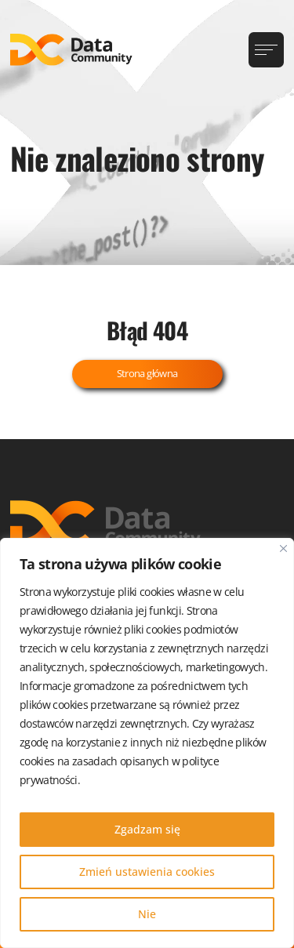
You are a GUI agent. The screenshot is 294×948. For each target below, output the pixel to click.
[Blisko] (283, 548)
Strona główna (147, 373)
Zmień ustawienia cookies (147, 871)
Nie (147, 913)
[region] (147, 743)
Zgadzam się (147, 829)
